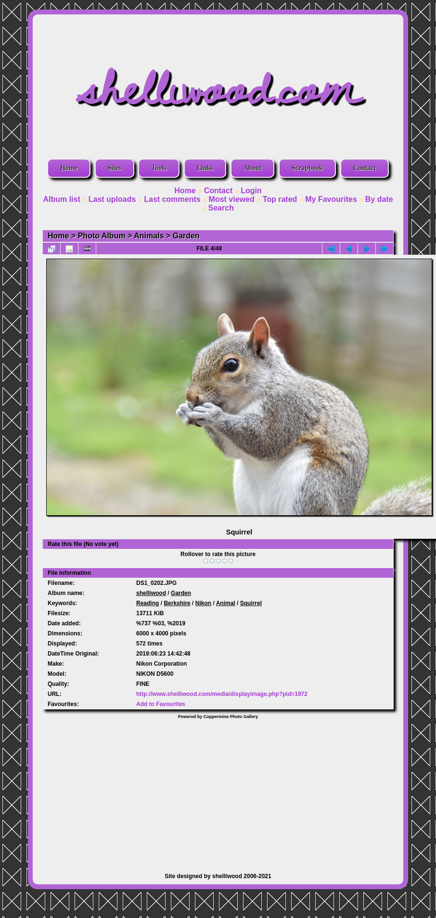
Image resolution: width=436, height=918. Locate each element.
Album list (61, 199)
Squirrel (251, 603)
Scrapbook (307, 168)
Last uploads (112, 199)
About (252, 168)
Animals (149, 236)
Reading (147, 603)
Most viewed (232, 199)
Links (205, 168)
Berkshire (177, 603)
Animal (225, 603)
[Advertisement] (218, 791)
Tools (158, 168)
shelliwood (151, 593)
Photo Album (102, 236)
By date (379, 199)
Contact (364, 168)
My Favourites (331, 199)
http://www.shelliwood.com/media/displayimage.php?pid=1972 (222, 694)
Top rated (280, 199)
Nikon (203, 603)
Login (251, 190)
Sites (114, 168)
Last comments (172, 199)
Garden (186, 236)
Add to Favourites (160, 704)
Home (68, 168)
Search (221, 208)
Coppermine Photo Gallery (231, 716)
